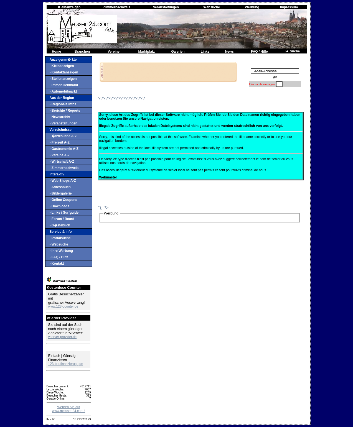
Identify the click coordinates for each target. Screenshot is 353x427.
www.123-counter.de (63, 306)
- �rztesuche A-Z (63, 136)
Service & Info (61, 232)
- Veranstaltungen (64, 123)
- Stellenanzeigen (63, 79)
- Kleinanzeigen (62, 66)
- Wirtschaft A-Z (62, 161)
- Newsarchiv (60, 117)
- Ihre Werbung (61, 251)
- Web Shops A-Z (63, 181)
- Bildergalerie (61, 193)
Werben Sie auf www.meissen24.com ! (68, 409)
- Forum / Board (62, 219)
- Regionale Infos (63, 104)
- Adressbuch (60, 187)
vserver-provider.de (62, 337)
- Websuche (59, 244)
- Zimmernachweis (64, 168)
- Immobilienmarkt (64, 85)
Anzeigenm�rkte (63, 60)
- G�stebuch (60, 225)
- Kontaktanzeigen (64, 72)
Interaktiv (57, 174)
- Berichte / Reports (65, 110)
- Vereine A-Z (60, 155)
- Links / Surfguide (64, 212)
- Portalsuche (60, 238)
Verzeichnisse (61, 130)
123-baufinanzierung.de (65, 364)
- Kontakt (57, 263)
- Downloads (59, 206)
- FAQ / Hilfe (59, 257)
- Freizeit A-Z (60, 142)
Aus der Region (62, 98)
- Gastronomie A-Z (64, 149)
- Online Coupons (63, 200)
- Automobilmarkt (63, 91)
